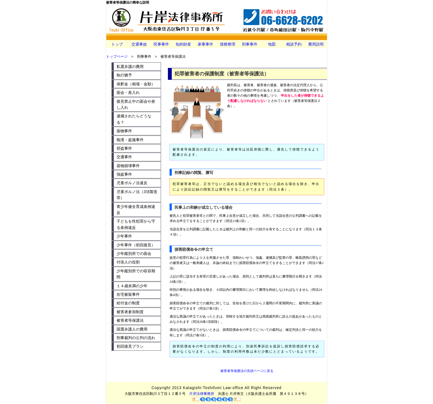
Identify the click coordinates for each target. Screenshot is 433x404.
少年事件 (124, 236)
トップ (117, 44)
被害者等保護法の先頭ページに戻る (246, 371)
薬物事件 (124, 131)
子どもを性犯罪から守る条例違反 (136, 224)
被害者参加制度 (130, 312)
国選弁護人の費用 (132, 329)
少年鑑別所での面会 (134, 253)
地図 (272, 44)
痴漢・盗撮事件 (130, 140)
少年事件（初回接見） (136, 245)
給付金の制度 (128, 303)
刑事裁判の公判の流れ (136, 338)
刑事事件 (249, 44)
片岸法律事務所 (201, 394)
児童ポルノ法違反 (132, 183)
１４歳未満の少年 (132, 286)
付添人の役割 (128, 262)
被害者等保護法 (130, 320)
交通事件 (124, 157)
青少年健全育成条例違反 (136, 209)
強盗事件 (124, 174)
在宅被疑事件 (128, 294)
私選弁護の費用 (130, 66)
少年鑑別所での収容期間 (136, 274)
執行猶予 (124, 75)
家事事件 (205, 44)
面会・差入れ (128, 92)
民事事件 (161, 44)
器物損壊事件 (128, 165)
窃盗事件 (124, 148)
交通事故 (139, 44)
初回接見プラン (130, 346)
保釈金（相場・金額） (136, 84)
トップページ (117, 56)
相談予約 (294, 44)
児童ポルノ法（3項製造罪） (137, 194)
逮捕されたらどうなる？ (134, 119)
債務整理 (227, 44)
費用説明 (316, 44)
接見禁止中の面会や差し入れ (136, 104)
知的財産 (183, 44)
